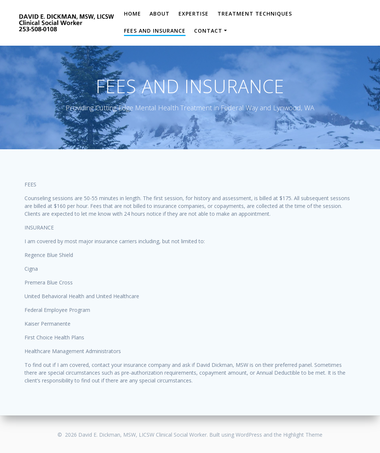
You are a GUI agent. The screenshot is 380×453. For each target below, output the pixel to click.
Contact (208, 30)
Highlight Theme (302, 434)
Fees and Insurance (155, 30)
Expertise (193, 13)
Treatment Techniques (254, 13)
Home (132, 13)
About (160, 13)
